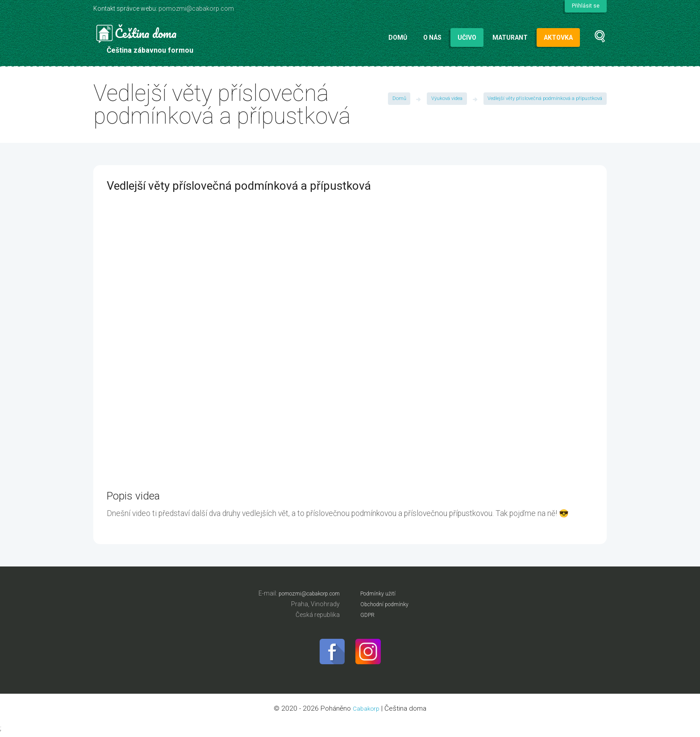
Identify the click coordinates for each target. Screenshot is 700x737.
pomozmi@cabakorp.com (196, 8)
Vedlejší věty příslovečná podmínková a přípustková (542, 99)
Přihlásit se (585, 6)
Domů (397, 37)
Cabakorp (366, 712)
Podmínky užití (380, 593)
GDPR (368, 614)
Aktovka (558, 37)
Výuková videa (439, 99)
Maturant (510, 37)
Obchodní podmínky (388, 604)
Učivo (467, 37)
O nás (432, 37)
